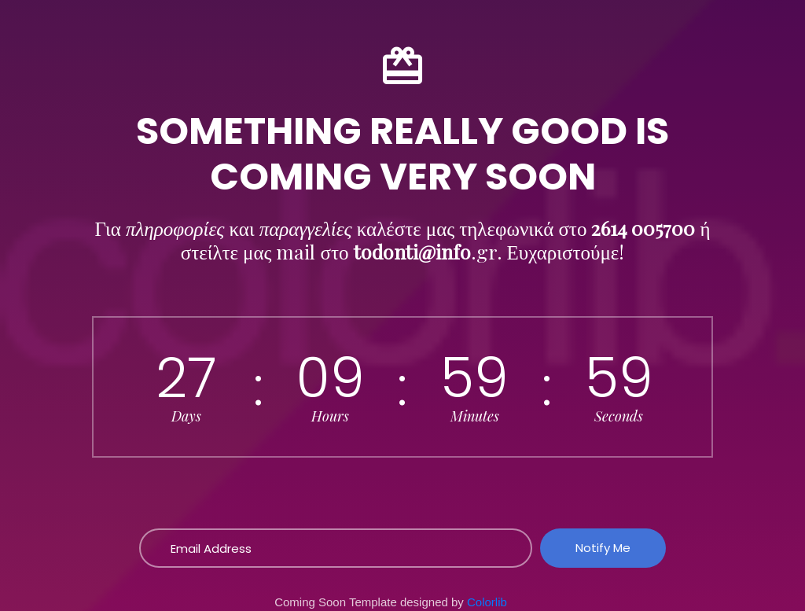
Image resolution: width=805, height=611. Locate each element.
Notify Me (602, 547)
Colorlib (487, 602)
